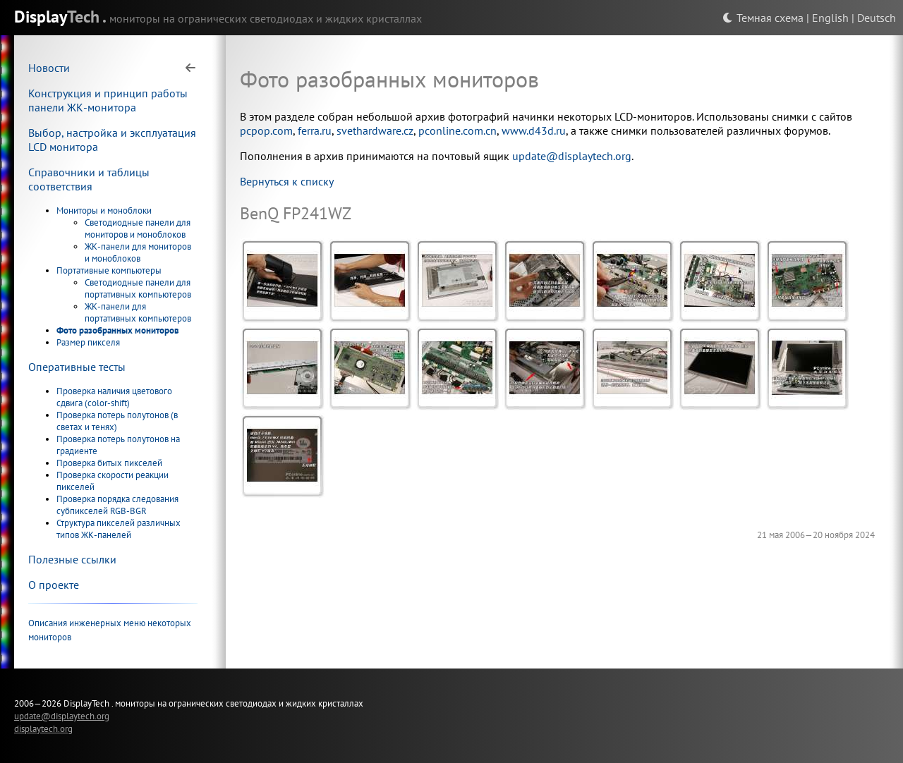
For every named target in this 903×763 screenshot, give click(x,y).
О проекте (53, 585)
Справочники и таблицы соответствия (89, 179)
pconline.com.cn (457, 130)
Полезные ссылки (72, 559)
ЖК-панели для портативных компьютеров (138, 312)
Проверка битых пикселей (109, 463)
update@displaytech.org (571, 156)
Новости (49, 68)
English (830, 18)
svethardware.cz (375, 130)
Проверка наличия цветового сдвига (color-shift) (114, 397)
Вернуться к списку (287, 181)
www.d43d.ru (534, 130)
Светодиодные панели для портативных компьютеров (138, 288)
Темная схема (763, 18)
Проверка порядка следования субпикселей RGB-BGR (117, 505)
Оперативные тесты (77, 367)
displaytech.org (43, 728)
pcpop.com (266, 130)
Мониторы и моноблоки (104, 210)
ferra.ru (315, 130)
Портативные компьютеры (109, 270)
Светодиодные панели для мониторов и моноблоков (137, 228)
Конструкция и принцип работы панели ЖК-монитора (108, 100)
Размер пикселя (88, 342)
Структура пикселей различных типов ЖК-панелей (118, 529)
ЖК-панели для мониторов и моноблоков (138, 252)
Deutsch (876, 18)
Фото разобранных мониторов (117, 330)
